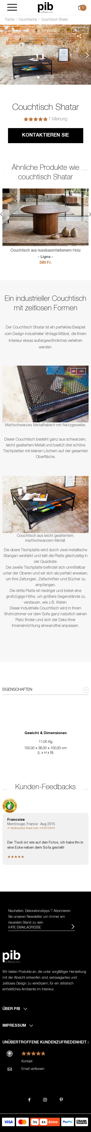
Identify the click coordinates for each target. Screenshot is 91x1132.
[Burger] (12, 7)
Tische (9, 20)
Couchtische (28, 20)
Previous (3, 55)
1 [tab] (38, 77)
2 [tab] (45, 77)
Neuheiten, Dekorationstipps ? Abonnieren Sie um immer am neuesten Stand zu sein (39, 917)
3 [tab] (53, 77)
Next (87, 55)
